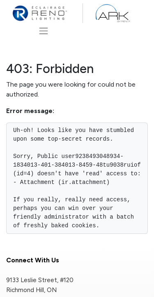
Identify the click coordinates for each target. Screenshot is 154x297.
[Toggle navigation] (43, 30)
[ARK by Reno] (112, 13)
